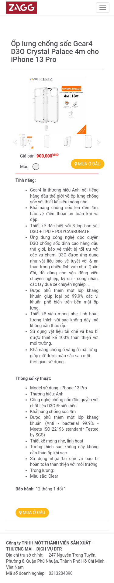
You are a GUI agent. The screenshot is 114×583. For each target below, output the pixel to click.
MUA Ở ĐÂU (87, 163)
